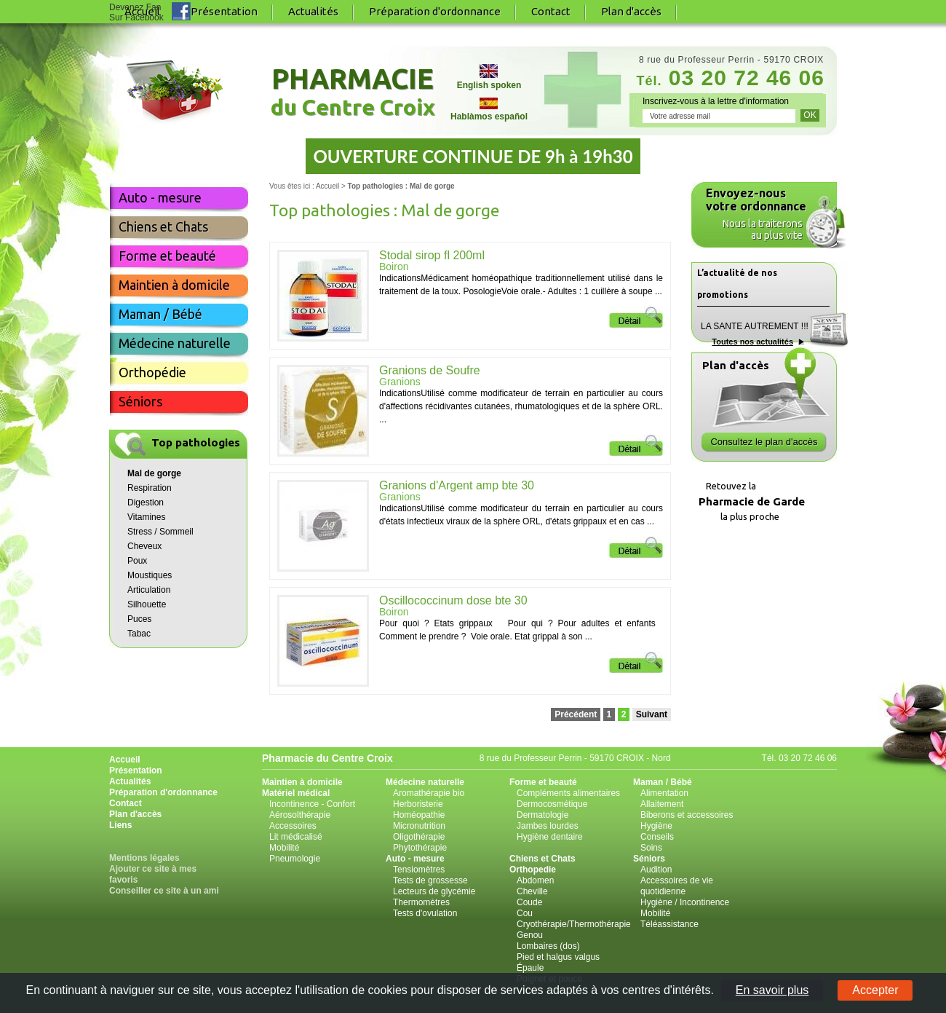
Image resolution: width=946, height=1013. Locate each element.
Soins (651, 848)
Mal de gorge (154, 473)
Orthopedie (532, 869)
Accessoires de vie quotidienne (676, 885)
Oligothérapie (419, 837)
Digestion (145, 502)
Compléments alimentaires (568, 793)
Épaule (530, 968)
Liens (120, 825)
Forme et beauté (167, 255)
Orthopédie (152, 372)
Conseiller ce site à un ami (164, 891)
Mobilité (284, 848)
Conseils (657, 837)
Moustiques (149, 575)
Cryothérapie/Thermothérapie (574, 924)
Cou (525, 913)
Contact (551, 11)
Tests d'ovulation (425, 913)
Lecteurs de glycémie (434, 891)
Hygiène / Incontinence (684, 902)
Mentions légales (144, 858)
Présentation (224, 11)
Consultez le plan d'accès (763, 441)
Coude (529, 902)
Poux (137, 561)
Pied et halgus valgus (558, 957)
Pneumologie (294, 859)
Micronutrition (419, 826)
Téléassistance (669, 924)
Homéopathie (419, 815)
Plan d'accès (631, 11)
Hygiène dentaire (550, 837)
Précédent (576, 714)
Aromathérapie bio (428, 793)
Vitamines (146, 517)
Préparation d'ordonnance (435, 11)
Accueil (327, 186)
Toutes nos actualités (752, 341)
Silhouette (146, 604)
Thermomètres (421, 902)
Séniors (140, 401)
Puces (139, 619)
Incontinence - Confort (312, 804)
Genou (530, 935)
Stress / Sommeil (160, 532)
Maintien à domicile (174, 284)
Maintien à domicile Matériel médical (302, 787)
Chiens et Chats (163, 226)
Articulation (148, 590)
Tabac (139, 633)
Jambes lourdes (548, 826)
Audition (656, 869)
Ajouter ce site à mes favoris (152, 874)
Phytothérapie (420, 848)
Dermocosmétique (552, 804)
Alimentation (664, 793)
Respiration (149, 488)
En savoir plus (772, 990)
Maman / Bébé (160, 314)
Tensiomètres (419, 869)
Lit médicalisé (295, 837)
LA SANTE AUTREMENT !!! (754, 326)
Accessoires (293, 826)
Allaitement (661, 804)
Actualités (313, 11)
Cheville (532, 891)
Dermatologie (542, 815)
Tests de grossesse (430, 880)
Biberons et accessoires (686, 815)
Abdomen (535, 880)
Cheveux (144, 546)
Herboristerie (418, 804)
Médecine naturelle (175, 343)
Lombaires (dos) (548, 946)
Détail (636, 317)
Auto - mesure (160, 197)
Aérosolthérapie (299, 815)
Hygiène (656, 826)
